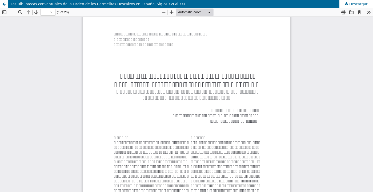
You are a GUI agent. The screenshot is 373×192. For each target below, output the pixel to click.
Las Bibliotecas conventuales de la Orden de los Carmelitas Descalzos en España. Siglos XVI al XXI (98, 3)
